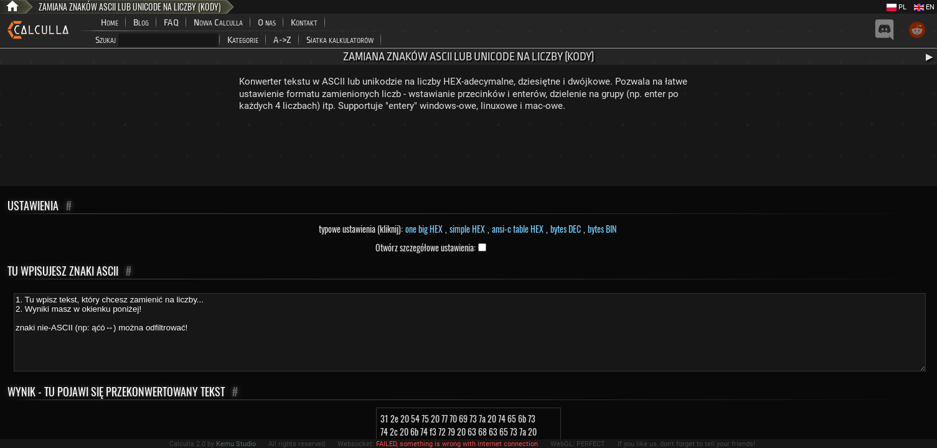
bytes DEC (565, 228)
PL (896, 7)
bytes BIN (602, 228)
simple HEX (467, 228)
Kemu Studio (236, 444)
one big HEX (424, 228)
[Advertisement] (468, 152)
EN (924, 7)
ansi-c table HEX (518, 228)
